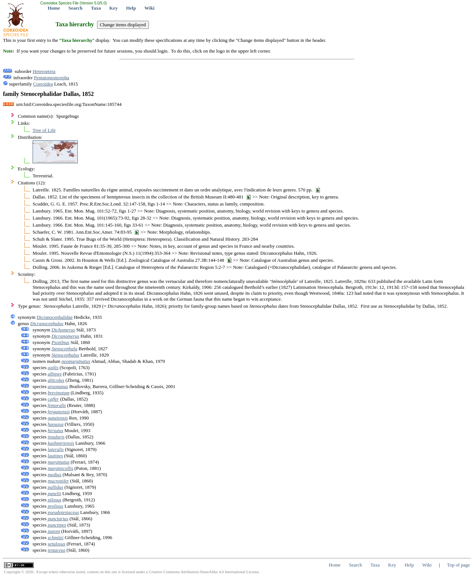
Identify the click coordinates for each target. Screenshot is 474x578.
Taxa (96, 8)
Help (131, 8)
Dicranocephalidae (55, 317)
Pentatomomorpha (51, 77)
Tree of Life (44, 130)
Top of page (458, 565)
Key (113, 8)
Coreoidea (43, 84)
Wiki (149, 8)
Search (76, 8)
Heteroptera (44, 71)
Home (54, 8)
